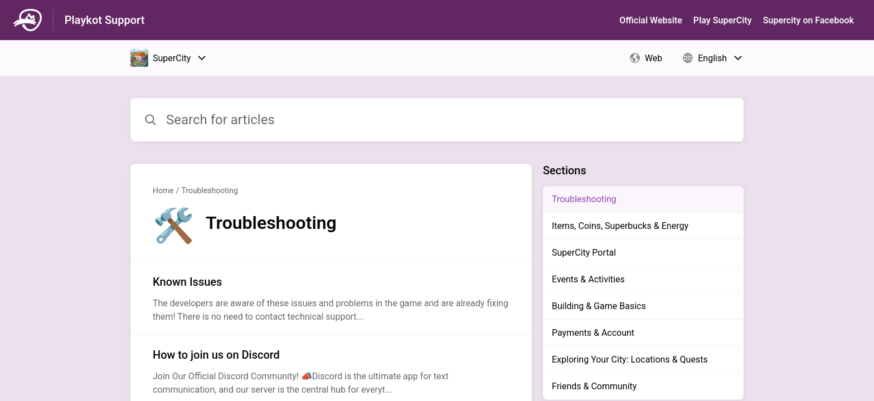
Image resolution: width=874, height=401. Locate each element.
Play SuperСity (722, 20)
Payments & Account (593, 332)
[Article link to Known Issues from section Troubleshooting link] (331, 298)
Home (163, 190)
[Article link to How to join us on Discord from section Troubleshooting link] (331, 371)
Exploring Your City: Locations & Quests (630, 359)
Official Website (650, 20)
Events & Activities (588, 279)
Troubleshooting (209, 190)
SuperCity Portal (584, 252)
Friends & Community (594, 386)
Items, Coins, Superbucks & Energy (620, 226)
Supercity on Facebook (808, 20)
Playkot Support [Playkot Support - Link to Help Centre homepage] (105, 20)
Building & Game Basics (599, 306)
